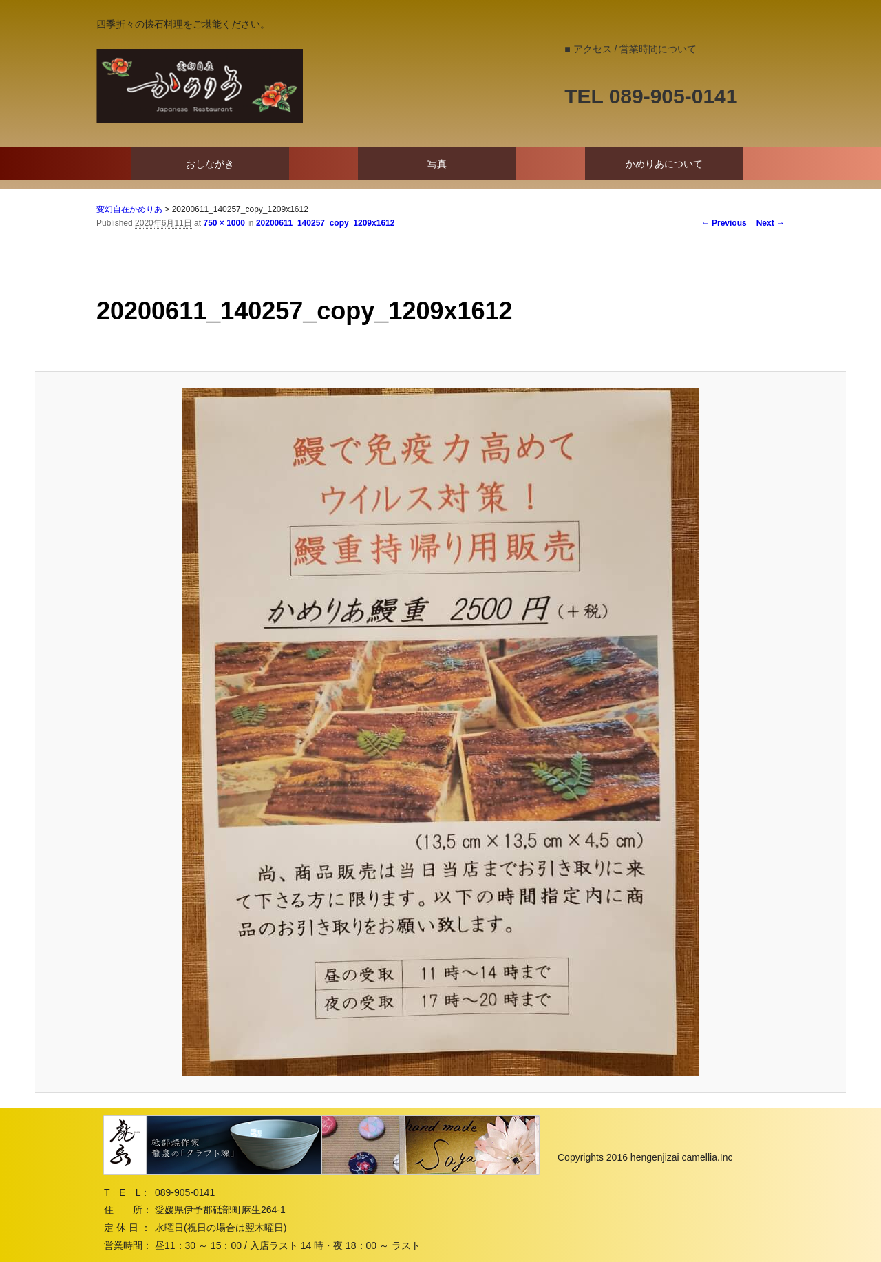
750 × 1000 (223, 223)
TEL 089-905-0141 (650, 96)
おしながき (210, 163)
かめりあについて (664, 163)
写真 (437, 163)
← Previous (724, 223)
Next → (770, 223)
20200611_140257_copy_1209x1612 (325, 223)
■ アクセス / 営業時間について (630, 48)
